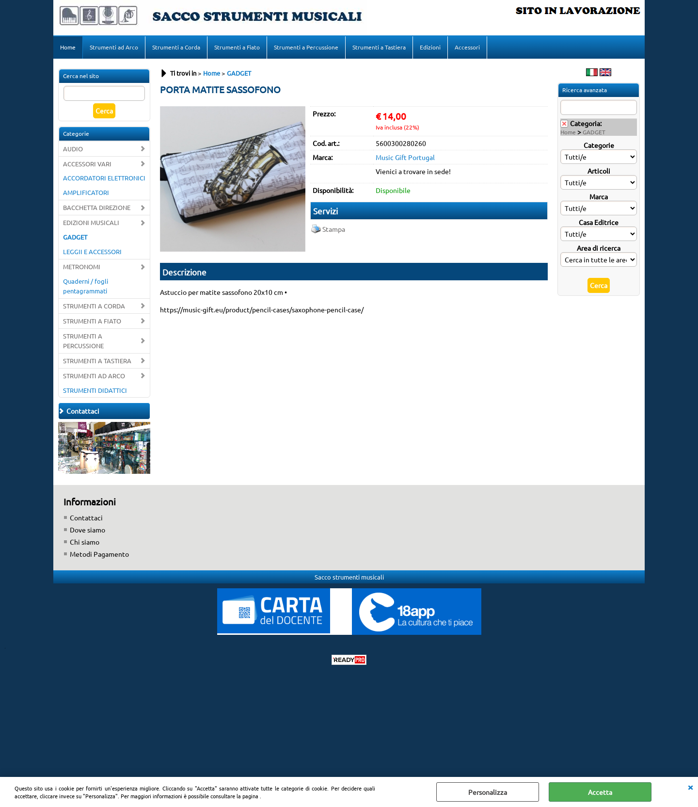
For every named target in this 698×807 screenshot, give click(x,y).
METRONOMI (81, 266)
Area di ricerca (598, 247)
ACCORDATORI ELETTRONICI (104, 178)
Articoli (598, 170)
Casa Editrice (599, 222)
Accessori (467, 47)
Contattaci (86, 517)
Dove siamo (87, 529)
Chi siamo (84, 541)
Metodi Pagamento (99, 553)
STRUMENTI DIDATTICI (95, 390)
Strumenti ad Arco (114, 47)
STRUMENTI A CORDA (94, 306)
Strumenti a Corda (176, 47)
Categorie (599, 145)
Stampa (333, 229)
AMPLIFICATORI (86, 192)
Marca (598, 196)
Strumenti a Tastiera (379, 47)
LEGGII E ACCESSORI (92, 251)
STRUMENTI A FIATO (92, 321)
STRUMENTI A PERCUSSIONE (83, 341)
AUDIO (73, 149)
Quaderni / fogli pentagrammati (85, 286)
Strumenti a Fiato (237, 47)
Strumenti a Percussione (306, 47)
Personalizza (487, 792)
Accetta (600, 792)
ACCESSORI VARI (87, 164)
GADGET (75, 237)
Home (68, 47)
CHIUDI (690, 786)
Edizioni (430, 47)
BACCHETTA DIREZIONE (96, 207)
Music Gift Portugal (405, 157)
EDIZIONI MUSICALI (91, 222)
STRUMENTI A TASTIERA (97, 360)
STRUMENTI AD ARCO (94, 375)
